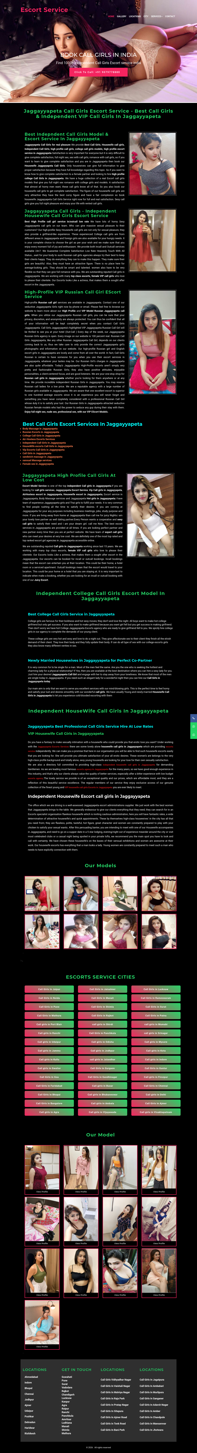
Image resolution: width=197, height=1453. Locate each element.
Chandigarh (68, 1394)
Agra (64, 1405)
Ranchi (65, 1412)
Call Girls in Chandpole (152, 1417)
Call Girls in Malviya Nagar (115, 1392)
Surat (65, 1384)
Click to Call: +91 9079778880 (97, 72)
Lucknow (67, 1398)
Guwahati (67, 1376)
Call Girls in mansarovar (153, 1423)
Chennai (29, 1393)
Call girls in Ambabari (152, 1386)
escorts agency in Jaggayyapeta (92, 769)
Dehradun (30, 1422)
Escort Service (44, 10)
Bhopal (28, 1388)
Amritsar (66, 1419)
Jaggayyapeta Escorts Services (53, 746)
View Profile (42, 1192)
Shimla (65, 1429)
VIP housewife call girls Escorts (80, 787)
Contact (170, 16)
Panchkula (67, 1415)
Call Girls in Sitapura (112, 1411)
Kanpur (66, 1401)
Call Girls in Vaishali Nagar (115, 1386)
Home (111, 16)
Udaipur (29, 1410)
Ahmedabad (31, 1376)
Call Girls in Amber (150, 1411)
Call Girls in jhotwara (151, 1429)
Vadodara (67, 1387)
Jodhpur (29, 1399)
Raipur (65, 1408)
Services (156, 16)
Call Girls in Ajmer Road (114, 1417)
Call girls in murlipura (152, 1392)
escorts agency (35, 778)
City (146, 16)
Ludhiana (67, 1422)
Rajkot (65, 1391)
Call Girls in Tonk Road (113, 1423)
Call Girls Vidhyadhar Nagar (116, 1379)
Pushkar (29, 1416)
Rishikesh (30, 1433)
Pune (64, 1380)
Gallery (121, 16)
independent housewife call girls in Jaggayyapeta (129, 764)
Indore (28, 1382)
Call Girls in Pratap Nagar (115, 1404)
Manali (65, 1426)
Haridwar (30, 1427)
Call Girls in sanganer (151, 1398)
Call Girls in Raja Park (113, 1398)
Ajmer (28, 1405)
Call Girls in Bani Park (113, 1429)
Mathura (66, 1433)
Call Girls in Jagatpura (152, 1379)
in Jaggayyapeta (104, 787)
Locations (135, 16)
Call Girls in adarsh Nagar (154, 1404)
